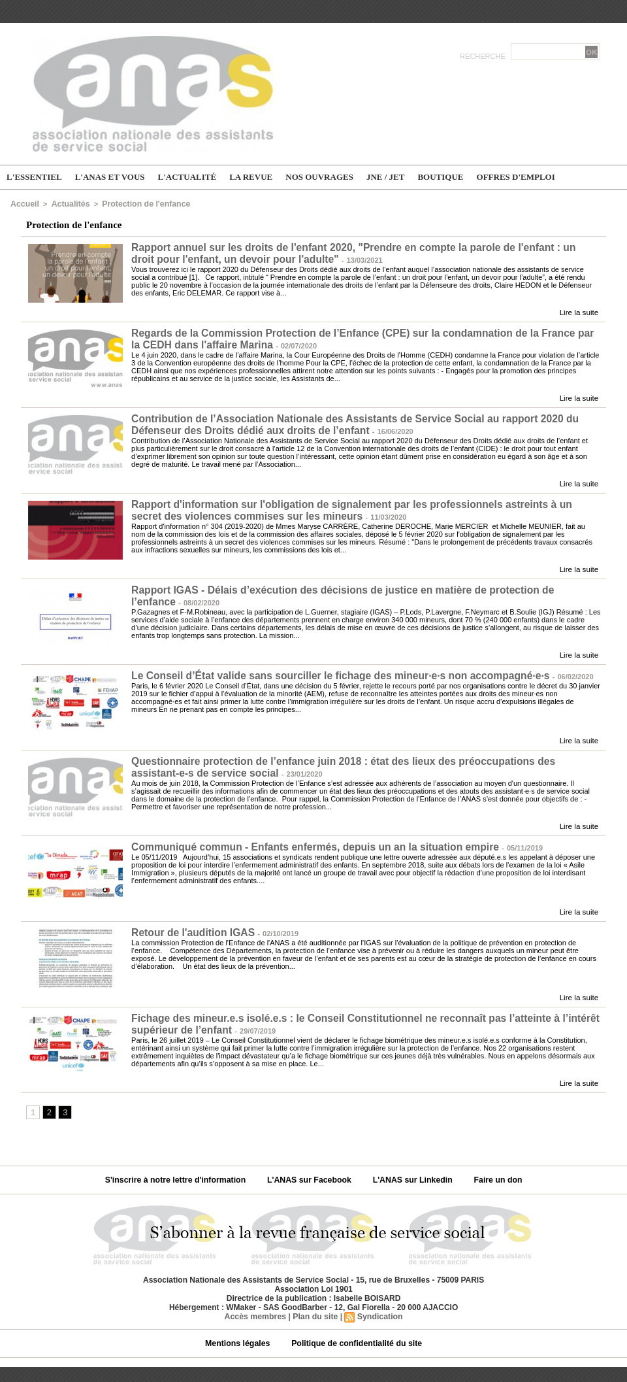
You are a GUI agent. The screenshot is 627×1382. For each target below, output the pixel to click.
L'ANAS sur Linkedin (411, 1172)
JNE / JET (385, 177)
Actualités (65, 203)
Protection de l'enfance (134, 203)
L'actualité (187, 177)
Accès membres (257, 1308)
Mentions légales (241, 1335)
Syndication (379, 1308)
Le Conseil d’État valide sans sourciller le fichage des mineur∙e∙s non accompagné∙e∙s (331, 671)
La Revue (250, 177)
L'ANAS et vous (110, 177)
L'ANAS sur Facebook (310, 1172)
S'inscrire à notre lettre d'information (180, 1172)
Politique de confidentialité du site (355, 1335)
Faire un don (492, 1172)
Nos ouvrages (319, 177)
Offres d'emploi (516, 177)
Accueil (23, 203)
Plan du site (315, 1308)
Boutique (440, 177)
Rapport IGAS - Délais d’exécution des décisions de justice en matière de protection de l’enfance (356, 586)
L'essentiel (34, 177)
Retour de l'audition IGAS (190, 926)
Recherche (483, 56)
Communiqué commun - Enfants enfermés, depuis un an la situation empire (307, 841)
